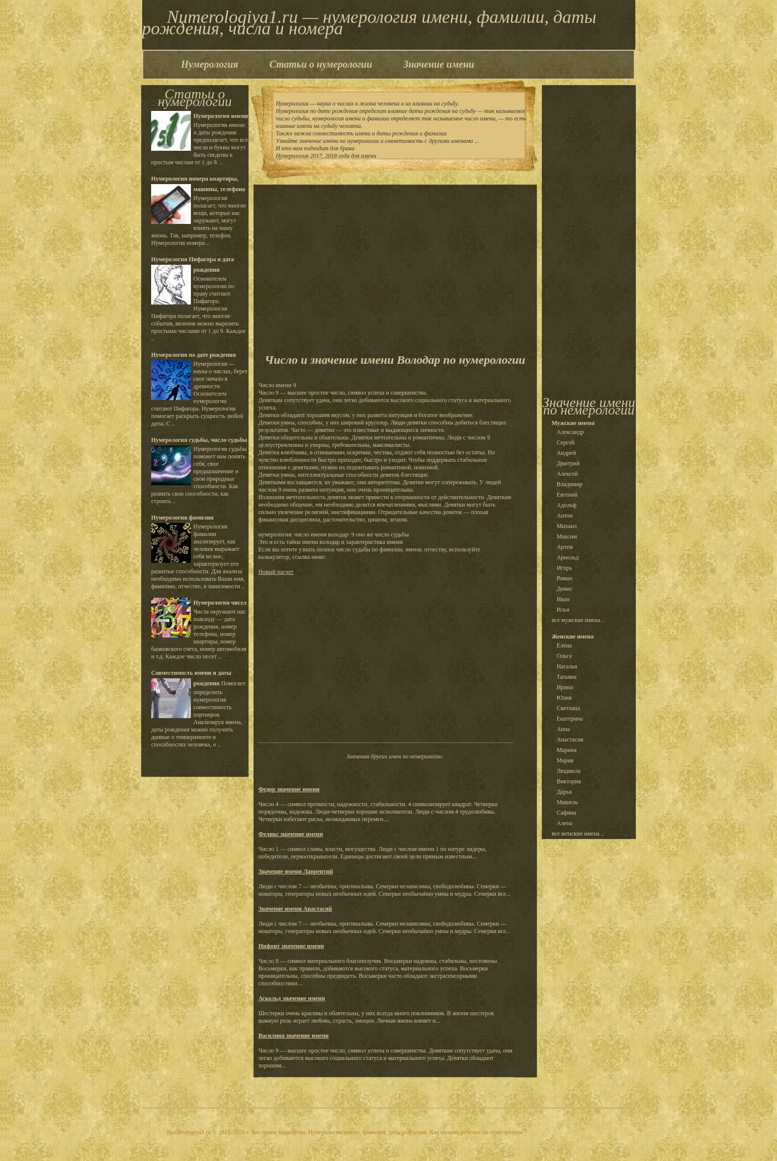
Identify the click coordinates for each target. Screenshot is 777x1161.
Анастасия (570, 739)
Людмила (569, 770)
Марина (567, 749)
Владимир (570, 484)
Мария (565, 760)
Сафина (566, 812)
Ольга (564, 655)
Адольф (567, 505)
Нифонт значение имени (291, 946)
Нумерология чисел (220, 602)
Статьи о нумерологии (320, 64)
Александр (570, 431)
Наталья (567, 666)
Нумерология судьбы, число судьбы (199, 439)
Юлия (564, 697)
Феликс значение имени (291, 834)
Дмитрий (568, 463)
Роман (564, 578)
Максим (567, 536)
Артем (565, 546)
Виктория (569, 781)
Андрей (566, 452)
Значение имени (439, 64)
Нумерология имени (220, 115)
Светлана (568, 708)
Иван (563, 599)
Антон (565, 515)
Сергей (566, 442)
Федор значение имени (289, 789)
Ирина (565, 687)
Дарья (564, 791)
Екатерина (570, 718)
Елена (564, 645)
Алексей (567, 473)
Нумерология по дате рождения (193, 354)
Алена (565, 823)
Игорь (564, 567)
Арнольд (568, 557)
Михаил (567, 526)
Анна (563, 729)
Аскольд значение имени (292, 998)
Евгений (567, 494)
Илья (563, 609)
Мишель (567, 802)
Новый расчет (276, 571)
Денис (565, 588)
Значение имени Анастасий (295, 908)
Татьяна (567, 676)
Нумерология (209, 64)
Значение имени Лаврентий (296, 871)
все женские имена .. (578, 833)
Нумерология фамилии (182, 517)
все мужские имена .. (578, 620)
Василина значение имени (294, 1035)
